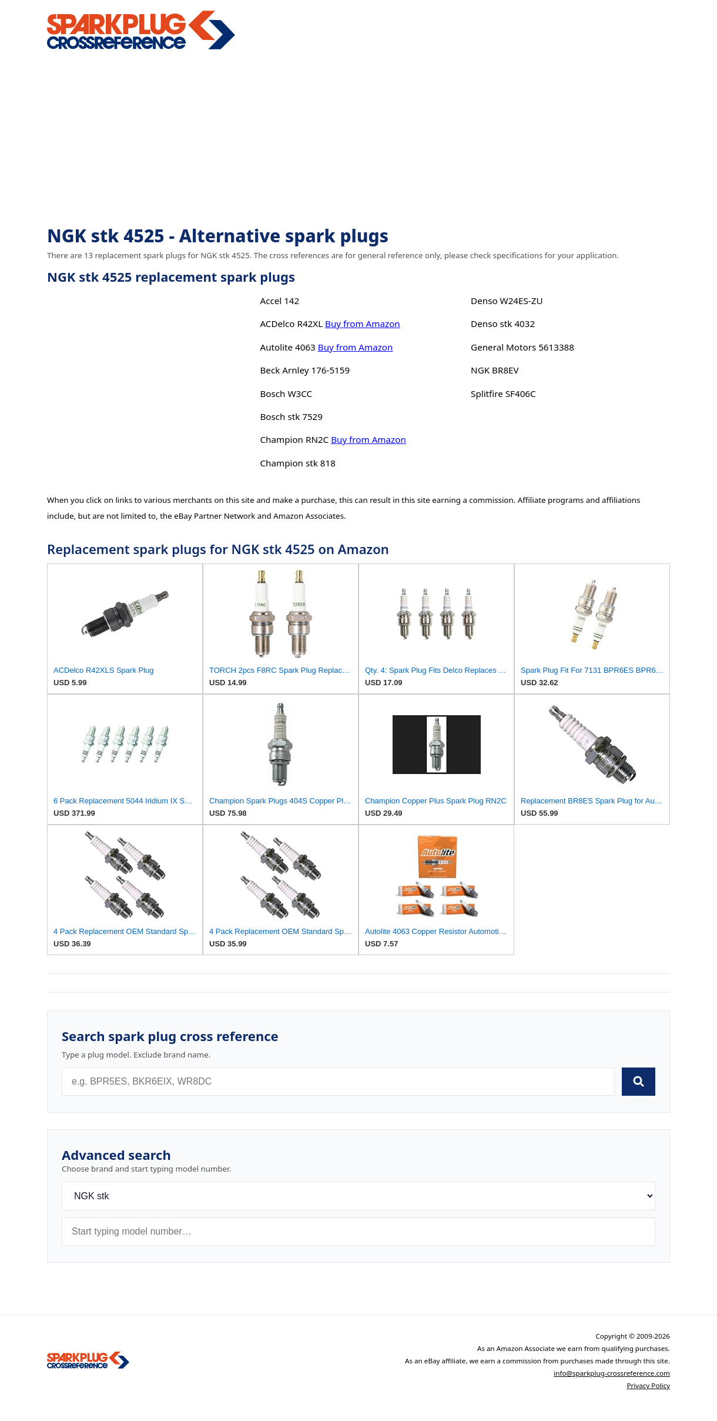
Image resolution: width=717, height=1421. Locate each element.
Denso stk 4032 (503, 323)
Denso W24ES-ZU (506, 300)
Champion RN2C (294, 439)
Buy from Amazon (362, 323)
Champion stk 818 (297, 463)
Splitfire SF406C (503, 393)
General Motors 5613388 (522, 347)
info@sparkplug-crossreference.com (612, 1373)
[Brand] (358, 1196)
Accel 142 (279, 300)
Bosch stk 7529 (291, 416)
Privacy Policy (648, 1385)
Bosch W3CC (286, 393)
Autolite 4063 (287, 347)
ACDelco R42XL (291, 323)
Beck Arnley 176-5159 (305, 370)
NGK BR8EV (495, 370)
